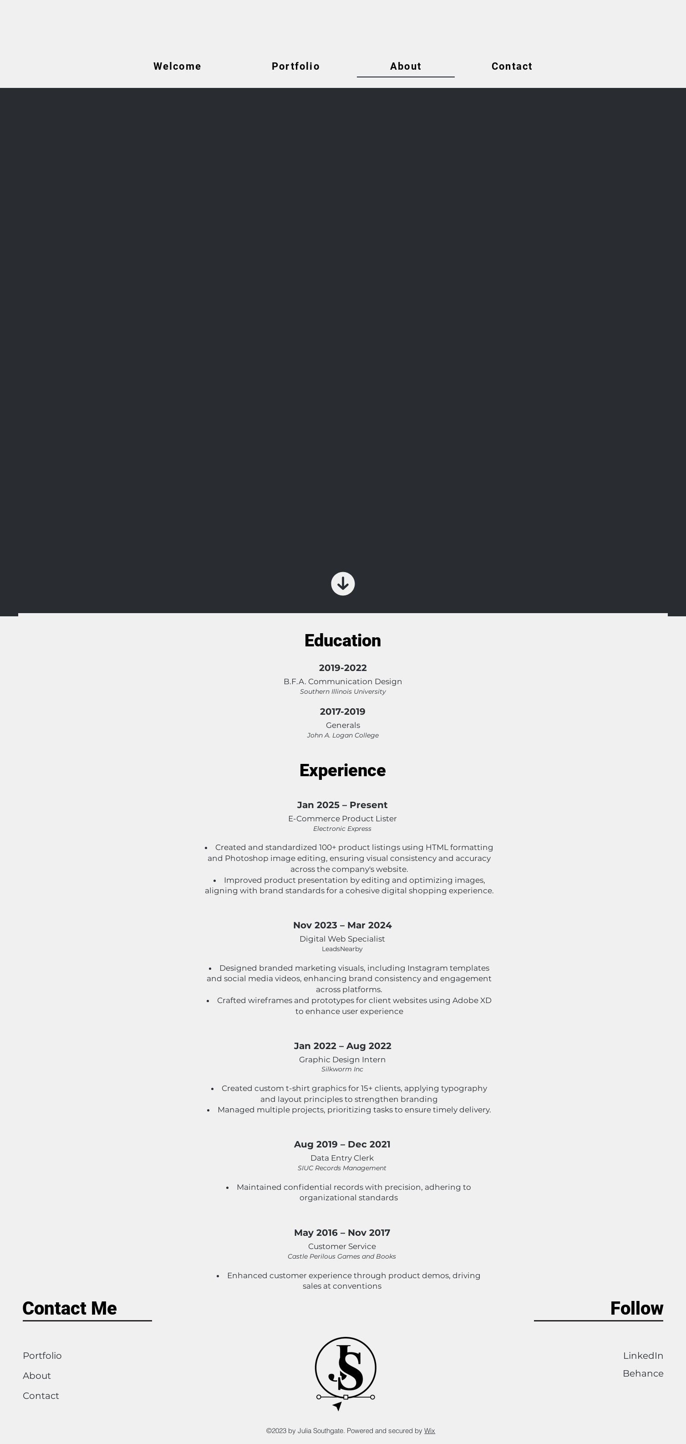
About (37, 1375)
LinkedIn (643, 1355)
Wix (429, 1430)
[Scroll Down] (343, 584)
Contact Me (69, 1308)
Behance (643, 1373)
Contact (41, 1395)
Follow (637, 1308)
